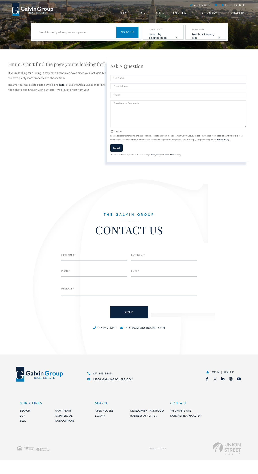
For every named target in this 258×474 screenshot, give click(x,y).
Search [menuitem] (124, 13)
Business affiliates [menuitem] (143, 429)
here (61, 99)
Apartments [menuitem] (181, 13)
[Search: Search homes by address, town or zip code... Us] (66, 47)
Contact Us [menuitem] (236, 13)
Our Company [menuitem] (207, 13)
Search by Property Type (199, 49)
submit (129, 327)
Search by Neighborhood (151, 49)
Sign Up (239, 5)
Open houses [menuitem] (104, 424)
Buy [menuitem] (142, 13)
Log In (229, 5)
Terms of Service (170, 170)
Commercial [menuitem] (63, 429)
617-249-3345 (202, 5)
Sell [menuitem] (159, 13)
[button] (114, 47)
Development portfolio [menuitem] (147, 424)
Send (116, 162)
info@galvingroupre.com (146, 342)
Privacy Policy (223, 154)
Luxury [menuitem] (100, 429)
